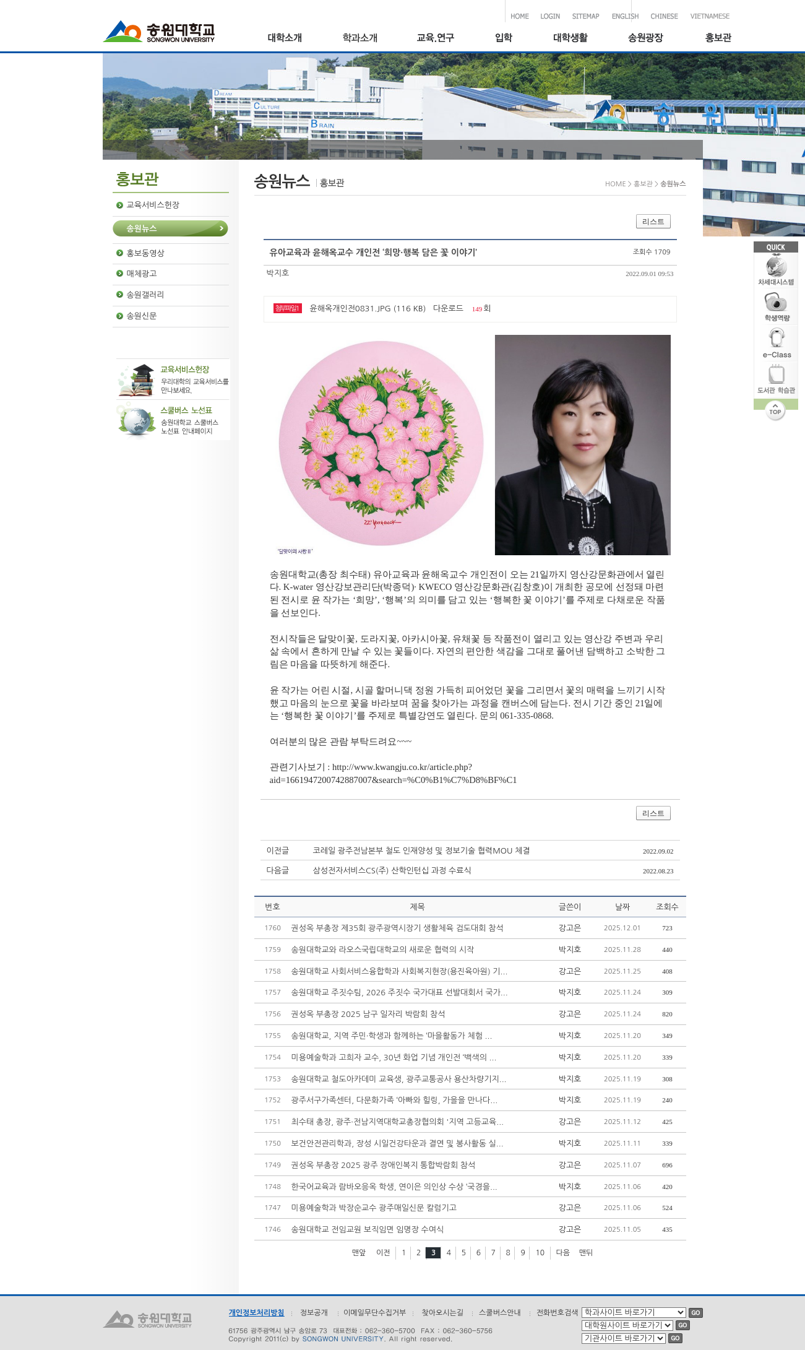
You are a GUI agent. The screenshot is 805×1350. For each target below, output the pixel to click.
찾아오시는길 (442, 1313)
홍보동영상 (146, 253)
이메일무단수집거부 (375, 1313)
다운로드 (448, 309)
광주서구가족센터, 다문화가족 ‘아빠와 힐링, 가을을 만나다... (394, 1100)
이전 (383, 1253)
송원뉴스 (142, 229)
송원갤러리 (146, 295)
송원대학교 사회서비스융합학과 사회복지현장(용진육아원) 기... (399, 971)
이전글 (278, 851)
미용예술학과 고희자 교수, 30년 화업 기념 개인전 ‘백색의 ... (394, 1058)
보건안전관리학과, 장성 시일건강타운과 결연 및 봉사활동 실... (397, 1144)
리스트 (653, 221)
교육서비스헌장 (153, 205)
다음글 (278, 871)
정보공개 (314, 1313)
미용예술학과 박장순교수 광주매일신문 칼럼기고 (374, 1208)
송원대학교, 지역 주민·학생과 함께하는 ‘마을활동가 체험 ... (392, 1036)
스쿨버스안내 (500, 1313)
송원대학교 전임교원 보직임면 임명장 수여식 (367, 1230)
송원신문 (142, 316)
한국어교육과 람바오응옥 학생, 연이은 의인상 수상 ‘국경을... (394, 1187)
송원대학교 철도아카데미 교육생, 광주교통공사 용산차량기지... (399, 1079)
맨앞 (359, 1253)
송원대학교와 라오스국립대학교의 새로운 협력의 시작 (383, 950)
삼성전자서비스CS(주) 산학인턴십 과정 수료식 (392, 871)
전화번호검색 (557, 1313)
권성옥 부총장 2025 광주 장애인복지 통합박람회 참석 (383, 1165)
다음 (563, 1253)
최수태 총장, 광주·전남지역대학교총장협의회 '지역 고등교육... (397, 1122)
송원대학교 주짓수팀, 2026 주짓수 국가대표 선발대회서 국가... (399, 993)
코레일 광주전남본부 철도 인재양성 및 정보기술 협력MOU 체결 (421, 851)
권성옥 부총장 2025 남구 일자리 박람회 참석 (368, 1014)
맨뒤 (586, 1253)
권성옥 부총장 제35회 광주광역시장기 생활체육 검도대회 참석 (397, 928)
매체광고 (142, 274)
